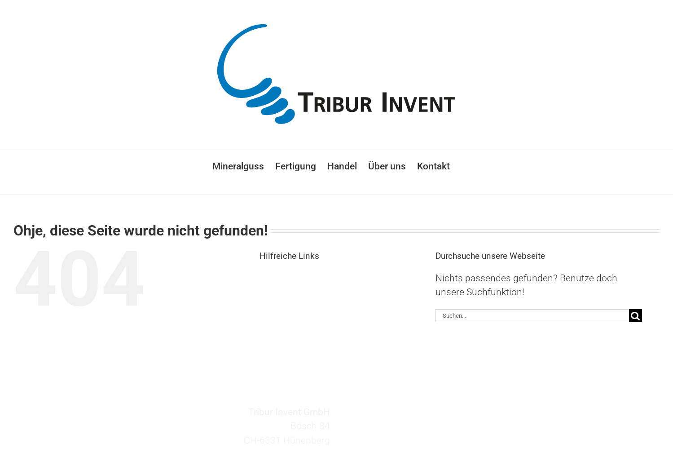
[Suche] (635, 315)
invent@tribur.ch (391, 416)
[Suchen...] (532, 315)
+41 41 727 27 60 (394, 431)
